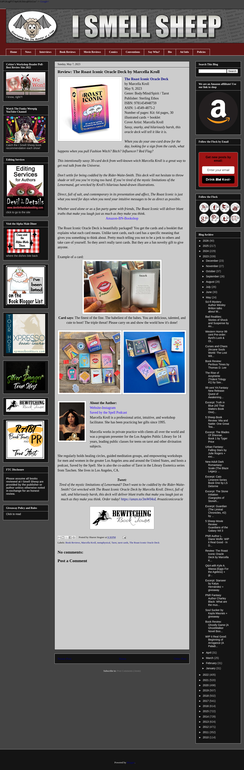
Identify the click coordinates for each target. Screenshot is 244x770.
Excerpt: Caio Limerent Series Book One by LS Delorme (216, 481)
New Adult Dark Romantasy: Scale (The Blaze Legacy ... (217, 466)
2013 (206, 721)
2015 (206, 711)
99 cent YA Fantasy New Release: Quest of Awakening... (216, 392)
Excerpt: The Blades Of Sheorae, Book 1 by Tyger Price (217, 437)
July (208, 286)
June (209, 292)
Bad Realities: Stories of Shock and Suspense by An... (217, 321)
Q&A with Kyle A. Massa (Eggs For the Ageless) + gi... (217, 570)
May (209, 297)
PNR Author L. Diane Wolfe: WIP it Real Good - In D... (217, 540)
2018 (206, 695)
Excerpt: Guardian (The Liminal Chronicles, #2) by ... (216, 511)
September (213, 276)
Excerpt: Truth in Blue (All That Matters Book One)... (215, 407)
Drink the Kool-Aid (218, 179)
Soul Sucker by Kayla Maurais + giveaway (216, 613)
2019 (206, 690)
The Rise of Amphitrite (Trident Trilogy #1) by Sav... (215, 377)
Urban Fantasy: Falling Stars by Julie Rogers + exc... (215, 451)
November (212, 266)
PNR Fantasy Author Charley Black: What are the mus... (216, 600)
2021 (206, 680)
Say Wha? (154, 52)
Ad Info (184, 52)
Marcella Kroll (88, 542)
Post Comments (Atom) (129, 670)
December (212, 260)
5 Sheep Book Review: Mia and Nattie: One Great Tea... (217, 422)
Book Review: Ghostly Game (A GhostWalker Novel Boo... (217, 626)
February (211, 663)
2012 (206, 726)
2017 (206, 700)
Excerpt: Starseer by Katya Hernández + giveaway (215, 585)
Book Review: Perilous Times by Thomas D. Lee (217, 364)
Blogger (131, 762)
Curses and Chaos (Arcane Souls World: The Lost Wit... (216, 351)
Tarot (113, 542)
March (210, 657)
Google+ (44, 1)
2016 (206, 706)
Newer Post (64, 658)
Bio (170, 52)
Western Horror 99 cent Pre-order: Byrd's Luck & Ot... (216, 336)
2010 (206, 737)
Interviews (45, 52)
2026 (206, 240)
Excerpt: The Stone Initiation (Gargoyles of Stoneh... (216, 496)
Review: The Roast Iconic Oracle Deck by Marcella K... (217, 555)
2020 (206, 685)
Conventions (133, 52)
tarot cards (123, 542)
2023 (206, 256)
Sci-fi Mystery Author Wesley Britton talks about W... (215, 306)
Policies (201, 52)
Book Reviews (68, 52)
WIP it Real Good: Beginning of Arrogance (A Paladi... (216, 641)
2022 (206, 674)
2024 (206, 251)
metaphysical (103, 542)
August (210, 281)
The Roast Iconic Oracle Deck (146, 79)
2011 (206, 732)
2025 (206, 245)
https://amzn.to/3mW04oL (138, 499)
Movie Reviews (92, 52)
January (211, 668)
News (28, 52)
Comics (113, 52)
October (211, 271)
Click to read (13, 514)
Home (13, 52)
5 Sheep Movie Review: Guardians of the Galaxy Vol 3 (216, 526)
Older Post (180, 658)
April (209, 652)
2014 (206, 716)
